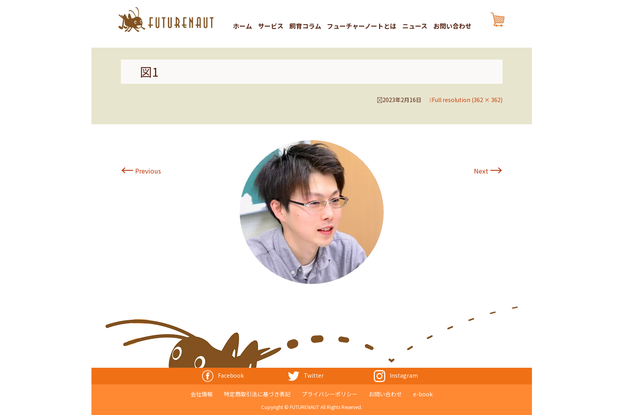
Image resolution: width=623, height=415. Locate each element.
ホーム (242, 26)
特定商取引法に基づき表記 (257, 394)
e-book (423, 394)
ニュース (414, 26)
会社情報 (201, 394)
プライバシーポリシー (329, 394)
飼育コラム (305, 26)
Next (488, 171)
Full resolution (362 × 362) (467, 100)
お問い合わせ (452, 26)
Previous (141, 171)
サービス (270, 26)
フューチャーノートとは (361, 26)
